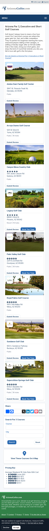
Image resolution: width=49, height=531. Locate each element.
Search (12, 442)
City (7, 432)
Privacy (19, 514)
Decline (6, 527)
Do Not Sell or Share (38, 514)
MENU (4, 18)
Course (9, 424)
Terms (26, 514)
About (3, 514)
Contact (11, 514)
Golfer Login (37, 2)
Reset (38, 442)
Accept (16, 527)
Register (46, 2)
